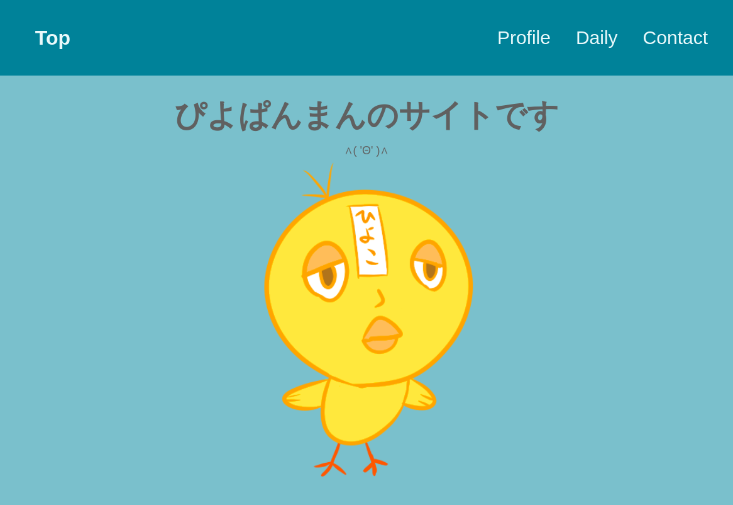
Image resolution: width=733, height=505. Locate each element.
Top (52, 37)
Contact (675, 37)
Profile (524, 37)
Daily (597, 37)
